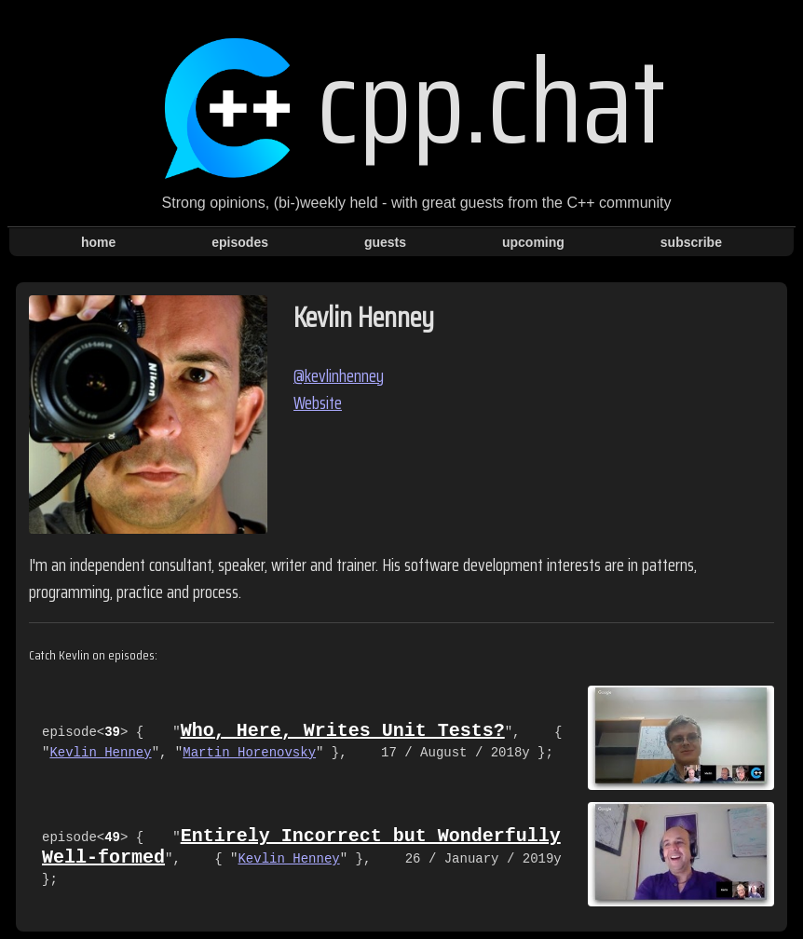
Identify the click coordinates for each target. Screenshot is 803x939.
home (98, 242)
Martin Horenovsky (249, 753)
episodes (239, 242)
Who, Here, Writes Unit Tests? (343, 730)
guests (385, 242)
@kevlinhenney (338, 375)
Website (317, 402)
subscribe (691, 242)
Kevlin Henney (100, 753)
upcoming (533, 242)
